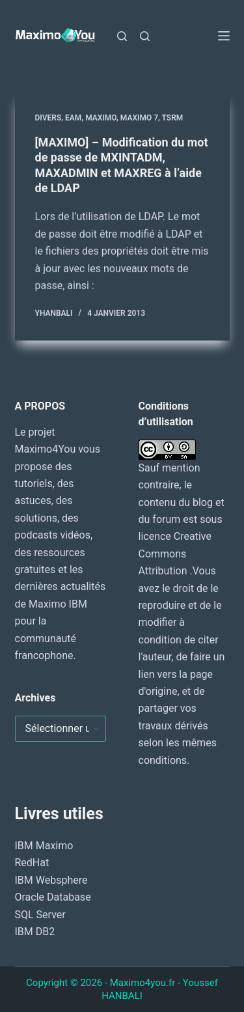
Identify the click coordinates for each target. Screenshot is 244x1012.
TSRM (172, 117)
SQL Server (40, 914)
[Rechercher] (122, 36)
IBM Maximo (44, 845)
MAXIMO (100, 117)
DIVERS (48, 117)
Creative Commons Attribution (175, 553)
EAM (73, 117)
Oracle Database (53, 897)
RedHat (32, 862)
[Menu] (224, 36)
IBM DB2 (35, 931)
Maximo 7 (139, 117)
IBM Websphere (51, 880)
